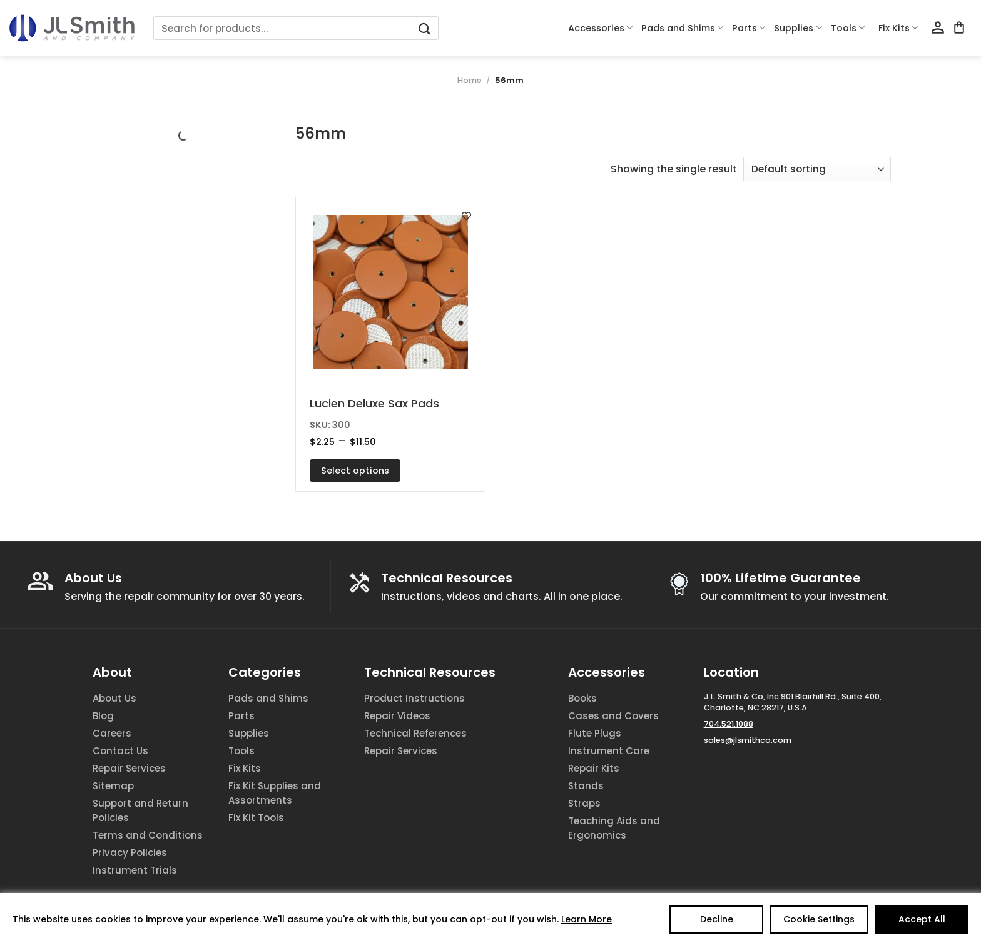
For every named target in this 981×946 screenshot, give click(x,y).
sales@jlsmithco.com (747, 740)
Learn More (586, 919)
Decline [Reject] (716, 919)
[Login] (938, 28)
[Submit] (424, 28)
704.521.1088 (728, 724)
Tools (848, 28)
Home (469, 80)
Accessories (600, 28)
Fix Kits (898, 28)
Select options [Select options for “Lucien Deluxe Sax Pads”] (355, 470)
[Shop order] (817, 169)
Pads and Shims (682, 28)
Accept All (921, 919)
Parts (748, 28)
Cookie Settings (819, 919)
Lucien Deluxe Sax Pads (374, 403)
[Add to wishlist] (466, 216)
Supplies (797, 28)
